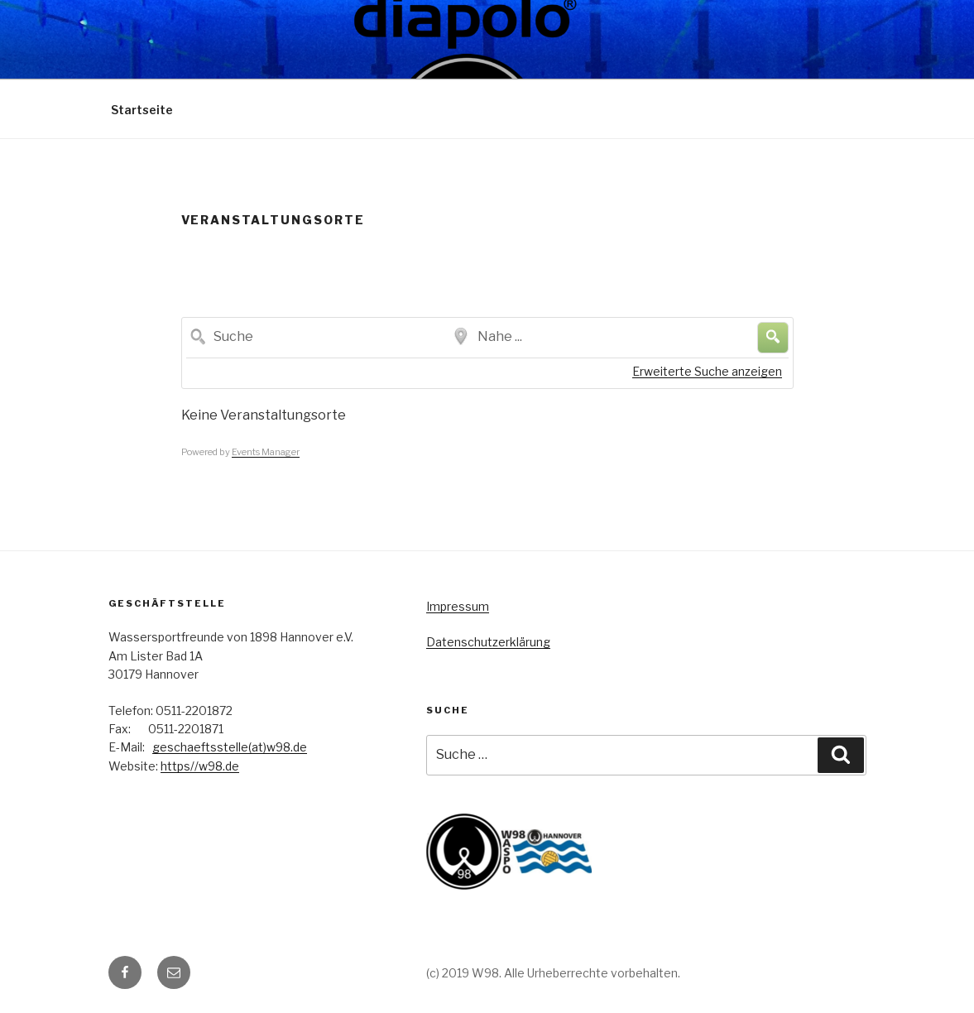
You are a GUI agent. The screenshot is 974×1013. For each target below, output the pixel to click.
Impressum (457, 606)
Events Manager (266, 452)
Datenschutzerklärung (488, 642)
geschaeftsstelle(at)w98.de (229, 747)
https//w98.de (200, 766)
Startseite (142, 110)
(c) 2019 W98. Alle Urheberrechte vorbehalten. (553, 973)
